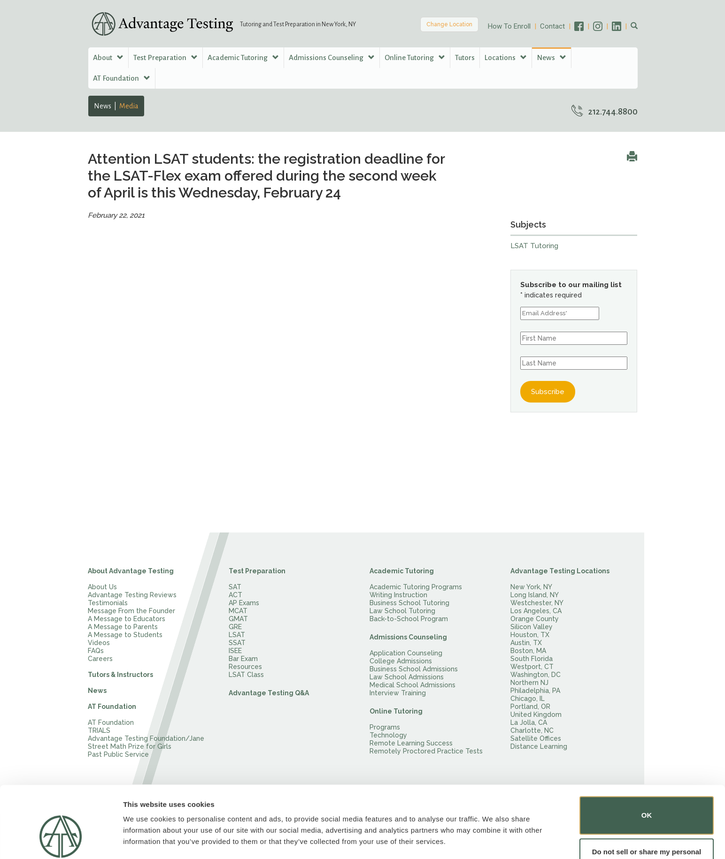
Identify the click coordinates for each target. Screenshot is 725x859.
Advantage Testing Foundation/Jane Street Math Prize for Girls (146, 742)
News (102, 106)
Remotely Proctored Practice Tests (426, 751)
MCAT (238, 611)
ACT (235, 595)
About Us (102, 587)
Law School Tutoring (402, 611)
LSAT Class (246, 674)
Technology (388, 735)
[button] (634, 26)
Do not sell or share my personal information (647, 828)
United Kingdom (536, 714)
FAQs (96, 650)
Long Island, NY (534, 595)
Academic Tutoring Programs (416, 587)
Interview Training (398, 693)
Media (129, 106)
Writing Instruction (398, 595)
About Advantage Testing (131, 571)
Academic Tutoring (402, 571)
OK (646, 787)
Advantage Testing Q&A (269, 693)
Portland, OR (530, 706)
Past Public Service (118, 754)
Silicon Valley (531, 627)
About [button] (108, 57)
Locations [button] (506, 57)
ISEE (235, 650)
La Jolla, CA (528, 722)
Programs (385, 727)
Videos (99, 642)
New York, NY (531, 587)
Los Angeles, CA (536, 611)
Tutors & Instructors (120, 674)
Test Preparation (257, 571)
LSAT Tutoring (534, 246)
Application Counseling (406, 653)
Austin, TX (526, 642)
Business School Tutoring (409, 603)
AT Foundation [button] (121, 78)
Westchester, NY (536, 603)
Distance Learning (538, 746)
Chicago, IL (527, 698)
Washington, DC (535, 674)
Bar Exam (243, 658)
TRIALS (99, 730)
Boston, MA (528, 650)
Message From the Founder (131, 611)
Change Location (449, 24)
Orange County (534, 619)
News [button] (551, 57)
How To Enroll (509, 26)
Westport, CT (532, 666)
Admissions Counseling (408, 637)
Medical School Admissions (412, 685)
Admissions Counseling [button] (332, 57)
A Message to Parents (123, 627)
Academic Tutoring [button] (243, 57)
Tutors (465, 57)
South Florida (531, 658)
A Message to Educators (126, 619)
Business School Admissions (414, 669)
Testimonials (108, 603)
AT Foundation (112, 706)
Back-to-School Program (409, 619)
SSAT (237, 642)
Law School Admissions (407, 677)
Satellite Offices (535, 738)
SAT (235, 587)
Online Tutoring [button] (415, 57)
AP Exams (244, 603)
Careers (100, 658)
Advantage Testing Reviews (132, 595)
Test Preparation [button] (165, 57)
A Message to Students (125, 635)
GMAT (238, 619)
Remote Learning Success (411, 743)
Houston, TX (529, 635)
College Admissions (401, 661)
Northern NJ (529, 682)
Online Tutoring (396, 711)
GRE (235, 627)
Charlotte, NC (532, 730)
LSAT (237, 635)
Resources (245, 666)
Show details (145, 839)
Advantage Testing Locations (559, 571)
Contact (552, 26)
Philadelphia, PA (535, 690)
